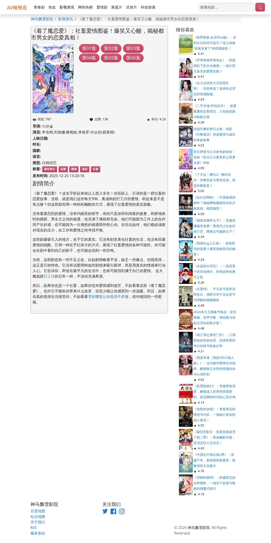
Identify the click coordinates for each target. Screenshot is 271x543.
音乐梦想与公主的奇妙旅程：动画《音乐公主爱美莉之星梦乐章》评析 (214, 157)
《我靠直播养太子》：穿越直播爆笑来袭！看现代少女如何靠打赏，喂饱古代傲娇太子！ (214, 226)
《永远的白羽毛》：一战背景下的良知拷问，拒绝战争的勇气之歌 (214, 271)
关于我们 (37, 522)
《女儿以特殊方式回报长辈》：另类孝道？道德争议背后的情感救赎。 (214, 88)
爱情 (74, 169)
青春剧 (39, 7)
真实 (84, 169)
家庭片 (116, 7)
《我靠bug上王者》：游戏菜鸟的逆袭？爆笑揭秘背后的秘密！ (214, 248)
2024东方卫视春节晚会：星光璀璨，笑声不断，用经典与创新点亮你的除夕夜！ (214, 317)
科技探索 (148, 7)
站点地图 (37, 516)
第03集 (133, 48)
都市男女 (49, 169)
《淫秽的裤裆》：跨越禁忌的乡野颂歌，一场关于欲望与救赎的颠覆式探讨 (214, 483)
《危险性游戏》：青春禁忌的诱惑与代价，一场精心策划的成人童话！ (214, 414)
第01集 (89, 48)
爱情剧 (102, 7)
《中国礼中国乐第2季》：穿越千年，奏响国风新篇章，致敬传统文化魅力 (214, 460)
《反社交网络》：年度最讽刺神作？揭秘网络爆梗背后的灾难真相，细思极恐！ (214, 203)
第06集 (133, 58)
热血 (52, 7)
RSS (33, 527)
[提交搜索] (260, 7)
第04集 (89, 58)
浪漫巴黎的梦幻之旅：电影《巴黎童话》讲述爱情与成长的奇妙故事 (214, 134)
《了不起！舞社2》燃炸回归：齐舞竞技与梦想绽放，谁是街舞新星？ (214, 180)
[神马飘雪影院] (17, 7)
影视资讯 (67, 7)
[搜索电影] (227, 7)
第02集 (111, 48)
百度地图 (37, 510)
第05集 (111, 58)
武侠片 (131, 7)
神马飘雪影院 (42, 18)
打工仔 (49, 276)
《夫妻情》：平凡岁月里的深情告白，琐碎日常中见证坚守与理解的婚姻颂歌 (214, 294)
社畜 (95, 169)
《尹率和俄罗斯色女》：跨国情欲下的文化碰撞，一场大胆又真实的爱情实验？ (214, 65)
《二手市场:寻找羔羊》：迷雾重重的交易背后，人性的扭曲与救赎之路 (214, 111)
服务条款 (37, 533)
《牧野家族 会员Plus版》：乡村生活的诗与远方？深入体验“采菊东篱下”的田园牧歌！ (214, 42)
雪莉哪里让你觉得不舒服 (108, 296)
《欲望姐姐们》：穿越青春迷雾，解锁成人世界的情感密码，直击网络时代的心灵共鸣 (214, 391)
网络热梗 (85, 7)
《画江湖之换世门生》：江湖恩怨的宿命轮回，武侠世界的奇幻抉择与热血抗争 (214, 340)
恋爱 (63, 169)
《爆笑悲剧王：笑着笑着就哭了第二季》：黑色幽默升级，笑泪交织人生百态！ (214, 437)
